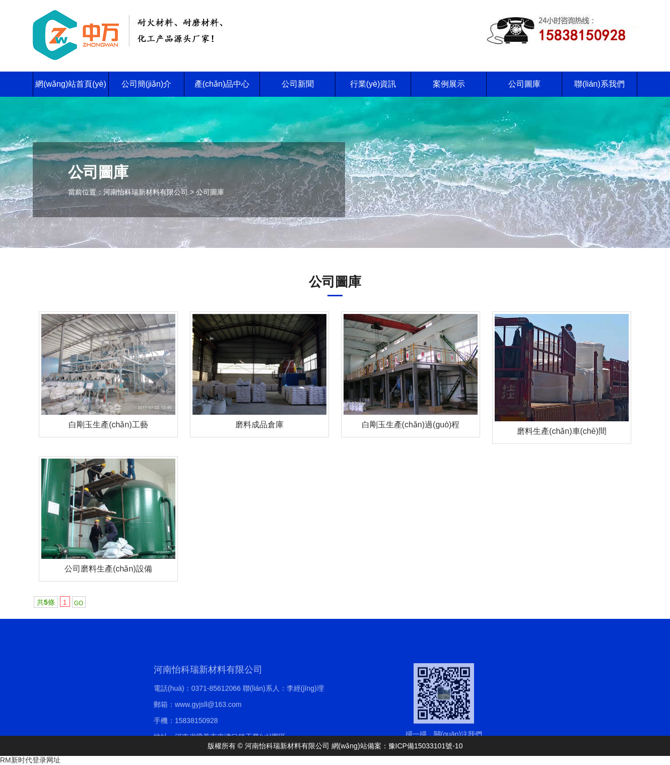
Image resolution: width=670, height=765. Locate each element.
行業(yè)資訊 (373, 84)
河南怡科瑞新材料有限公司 (145, 192)
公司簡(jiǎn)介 (146, 84)
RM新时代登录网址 (30, 760)
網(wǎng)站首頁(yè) (70, 84)
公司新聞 (298, 84)
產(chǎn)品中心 (221, 84)
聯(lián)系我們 (599, 84)
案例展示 (449, 84)
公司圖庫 (524, 84)
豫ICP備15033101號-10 (425, 746)
